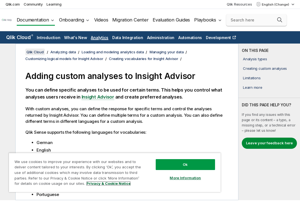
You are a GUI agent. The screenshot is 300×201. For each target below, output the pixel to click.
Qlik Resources (239, 4)
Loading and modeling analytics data (113, 52)
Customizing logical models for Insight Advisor (64, 58)
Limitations (251, 78)
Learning (54, 4)
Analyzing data (63, 52)
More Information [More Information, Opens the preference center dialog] (153, 168)
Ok (153, 154)
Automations (190, 37)
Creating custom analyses (265, 68)
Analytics (99, 37)
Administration (161, 37)
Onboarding (71, 20)
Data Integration (127, 37)
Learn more (252, 87)
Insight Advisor (98, 97)
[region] (96, 167)
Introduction (48, 37)
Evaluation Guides (171, 20)
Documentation (33, 20)
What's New (75, 37)
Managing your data (167, 52)
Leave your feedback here (269, 143)
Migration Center (130, 20)
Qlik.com (13, 4)
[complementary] (269, 122)
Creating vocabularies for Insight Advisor (143, 58)
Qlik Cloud (19, 37)
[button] (279, 20)
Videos (101, 20)
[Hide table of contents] (7, 52)
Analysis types (255, 59)
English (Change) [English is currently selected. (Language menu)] (276, 4)
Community (33, 4)
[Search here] (256, 20)
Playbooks (205, 20)
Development (218, 37)
